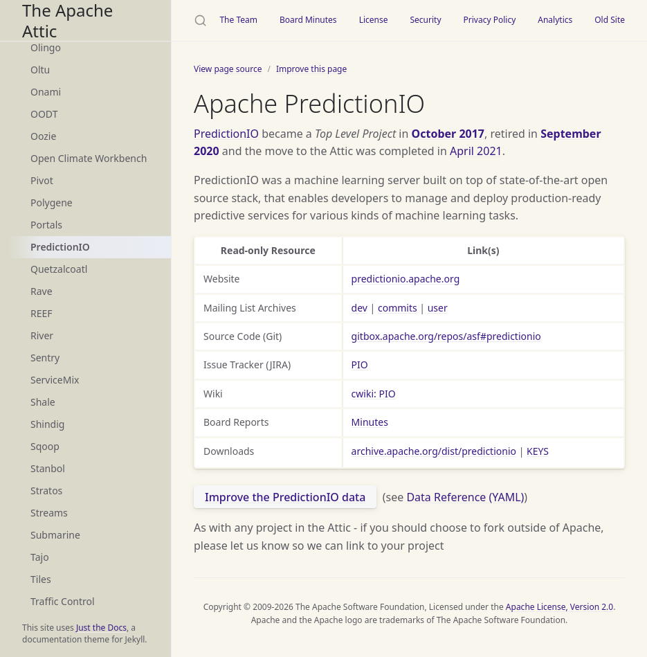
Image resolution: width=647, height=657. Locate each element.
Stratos (46, 490)
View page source (228, 69)
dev (359, 307)
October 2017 (448, 133)
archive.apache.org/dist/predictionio (434, 451)
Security (425, 20)
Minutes (370, 422)
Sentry (45, 357)
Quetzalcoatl (58, 269)
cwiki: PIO (374, 393)
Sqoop (45, 446)
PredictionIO (60, 246)
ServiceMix (54, 379)
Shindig (47, 424)
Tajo (39, 557)
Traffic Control (62, 601)
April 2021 (476, 151)
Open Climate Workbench (88, 158)
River (41, 335)
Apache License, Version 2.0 (559, 607)
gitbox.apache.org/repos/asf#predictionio (446, 336)
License (373, 20)
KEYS (538, 451)
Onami (45, 91)
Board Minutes (308, 20)
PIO (360, 364)
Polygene (51, 202)
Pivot (41, 180)
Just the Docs (101, 627)
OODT (43, 113)
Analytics (555, 20)
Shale (42, 401)
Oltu (40, 69)
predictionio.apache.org (406, 278)
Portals (46, 224)
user (438, 307)
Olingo (45, 47)
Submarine (55, 534)
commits (397, 307)
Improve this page (311, 69)
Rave (41, 291)
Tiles (40, 579)
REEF (41, 313)
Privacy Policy (490, 20)
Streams (49, 512)
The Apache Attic (67, 20)
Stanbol (47, 468)
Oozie (43, 136)
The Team (238, 20)
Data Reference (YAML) (465, 497)
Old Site (609, 20)
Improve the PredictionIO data (285, 497)
